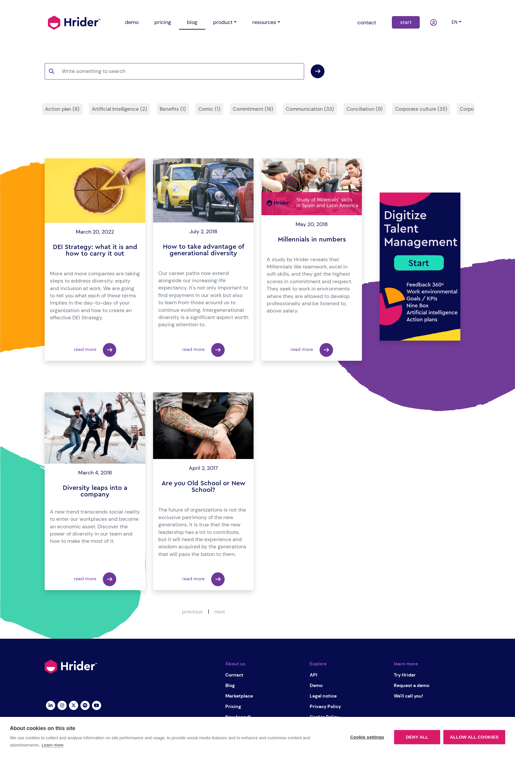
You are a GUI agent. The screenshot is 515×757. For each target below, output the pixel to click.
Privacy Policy (325, 706)
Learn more (52, 745)
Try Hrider (405, 675)
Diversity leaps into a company (95, 491)
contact (366, 22)
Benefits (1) (173, 109)
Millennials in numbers (312, 239)
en (455, 22)
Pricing (233, 706)
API (313, 675)
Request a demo (411, 685)
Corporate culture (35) (421, 109)
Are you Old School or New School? (203, 486)
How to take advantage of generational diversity (203, 250)
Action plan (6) (62, 109)
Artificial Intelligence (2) (119, 109)
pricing (162, 22)
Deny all (417, 737)
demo (132, 22)
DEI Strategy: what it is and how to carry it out (95, 250)
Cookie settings (367, 737)
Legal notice (323, 696)
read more (95, 350)
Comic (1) (209, 109)
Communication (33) (310, 109)
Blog (230, 685)
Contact (234, 675)
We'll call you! (408, 696)
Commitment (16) (253, 109)
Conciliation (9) (365, 109)
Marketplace (239, 696)
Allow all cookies (474, 737)
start (406, 22)
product (223, 22)
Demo (316, 685)
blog (192, 22)
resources (264, 22)
